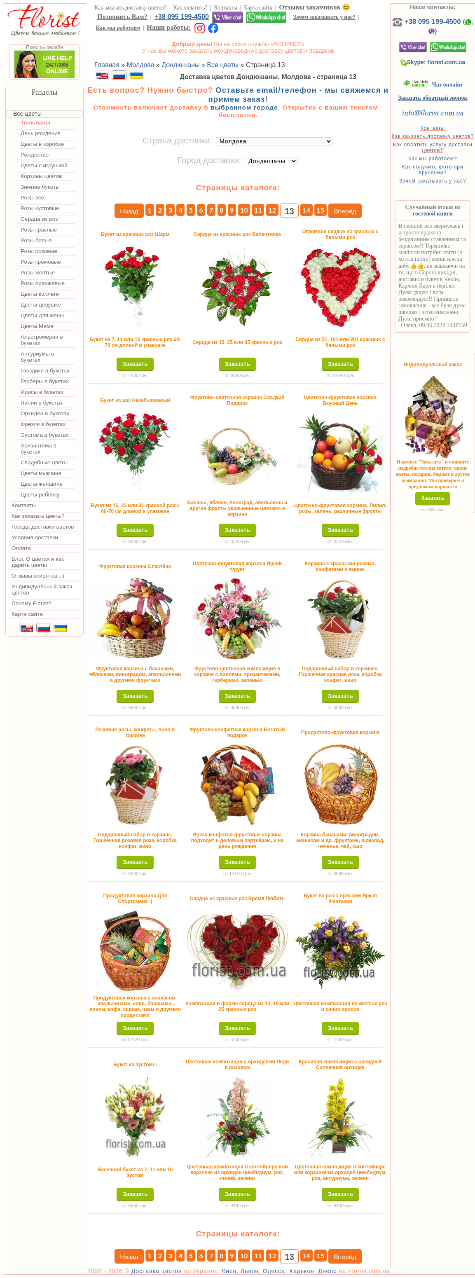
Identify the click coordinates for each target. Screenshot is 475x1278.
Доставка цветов (156, 1271)
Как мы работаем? (432, 159)
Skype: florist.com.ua (433, 62)
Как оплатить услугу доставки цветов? (433, 147)
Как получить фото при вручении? (432, 170)
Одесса (274, 1271)
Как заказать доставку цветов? (130, 8)
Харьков (301, 1271)
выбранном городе (244, 107)
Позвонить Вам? (122, 17)
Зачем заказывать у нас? (324, 17)
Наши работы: (169, 27)
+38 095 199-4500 (181, 16)
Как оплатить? (190, 8)
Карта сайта (258, 8)
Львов (250, 1271)
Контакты (225, 8)
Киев (229, 1271)
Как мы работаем (118, 28)
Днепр (327, 1271)
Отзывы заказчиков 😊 (314, 7)
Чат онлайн (432, 85)
